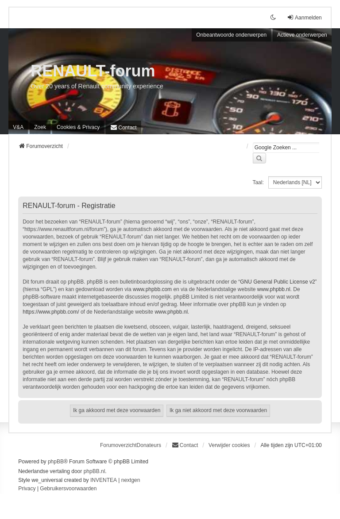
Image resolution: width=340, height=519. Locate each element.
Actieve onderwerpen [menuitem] (302, 35)
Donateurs (149, 445)
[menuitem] (78, 127)
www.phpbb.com (152, 289)
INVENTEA (103, 480)
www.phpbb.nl (273, 289)
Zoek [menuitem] (40, 127)
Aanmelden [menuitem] (304, 17)
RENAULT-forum (93, 71)
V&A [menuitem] (18, 127)
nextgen (130, 480)
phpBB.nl (94, 471)
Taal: (257, 182)
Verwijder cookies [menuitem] (229, 445)
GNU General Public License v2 (277, 282)
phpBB (56, 461)
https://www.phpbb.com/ (51, 312)
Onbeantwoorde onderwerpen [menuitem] (231, 35)
